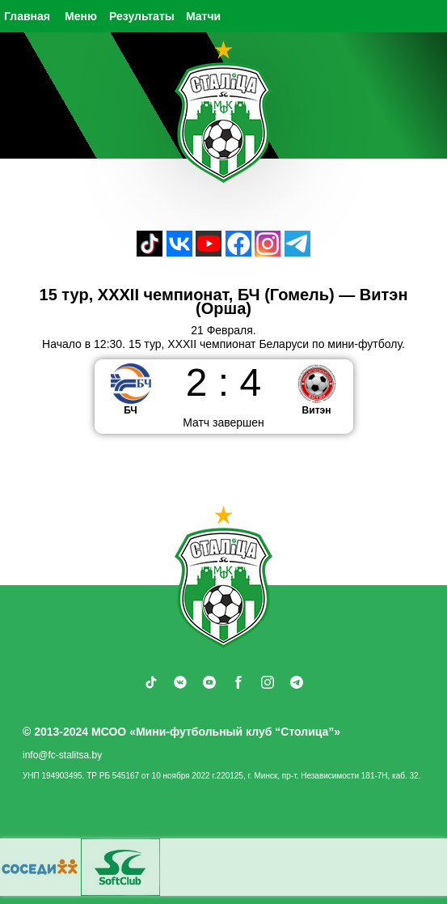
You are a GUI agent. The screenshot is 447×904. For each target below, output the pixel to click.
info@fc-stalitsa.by (62, 755)
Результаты (142, 16)
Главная (27, 16)
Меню (81, 16)
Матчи (203, 16)
